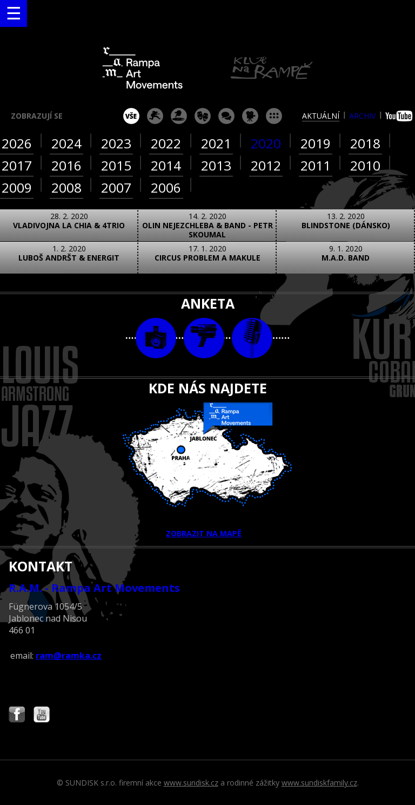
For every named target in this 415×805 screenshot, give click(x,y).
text (252, 338)
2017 (17, 165)
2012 (266, 165)
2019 (315, 143)
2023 (116, 143)
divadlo (202, 116)
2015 (116, 165)
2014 (166, 165)
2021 (216, 143)
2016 (66, 165)
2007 (116, 187)
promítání (250, 116)
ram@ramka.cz (69, 655)
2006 (166, 187)
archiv (362, 116)
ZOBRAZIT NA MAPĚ (207, 470)
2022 (166, 143)
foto (156, 338)
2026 (17, 143)
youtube (400, 116)
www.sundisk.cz (191, 782)
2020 (266, 143)
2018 (365, 143)
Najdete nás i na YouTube (42, 715)
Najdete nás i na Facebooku (17, 715)
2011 (315, 165)
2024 (66, 143)
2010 (365, 165)
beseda (226, 116)
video (204, 338)
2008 (66, 187)
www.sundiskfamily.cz (319, 782)
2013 (216, 165)
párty (179, 116)
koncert (155, 116)
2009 (17, 187)
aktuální (320, 116)
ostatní (274, 116)
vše (131, 116)
